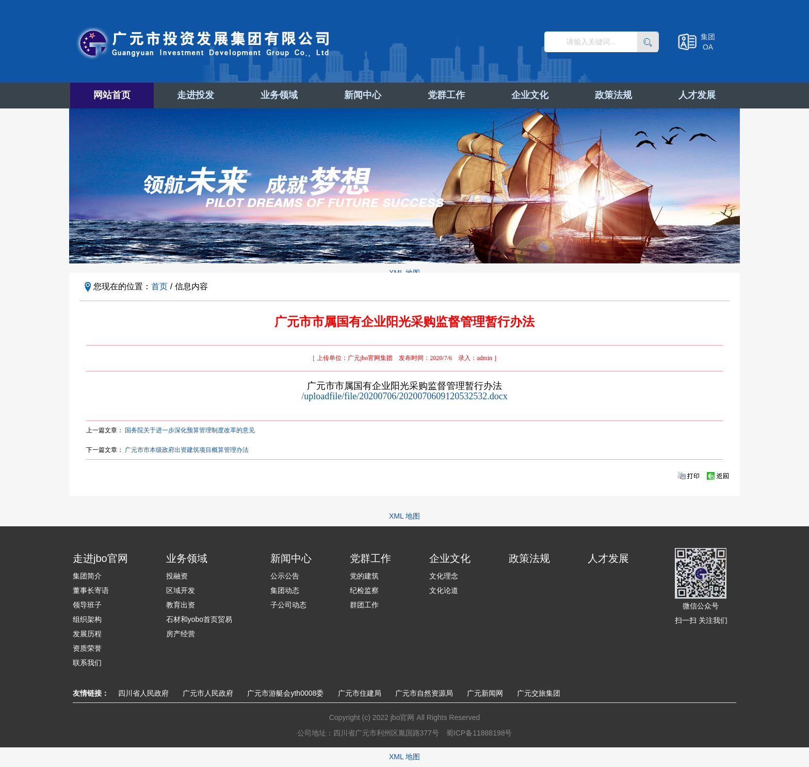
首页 (159, 286)
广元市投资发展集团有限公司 (204, 43)
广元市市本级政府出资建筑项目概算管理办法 (187, 449)
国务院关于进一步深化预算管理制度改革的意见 (190, 430)
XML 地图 (404, 516)
